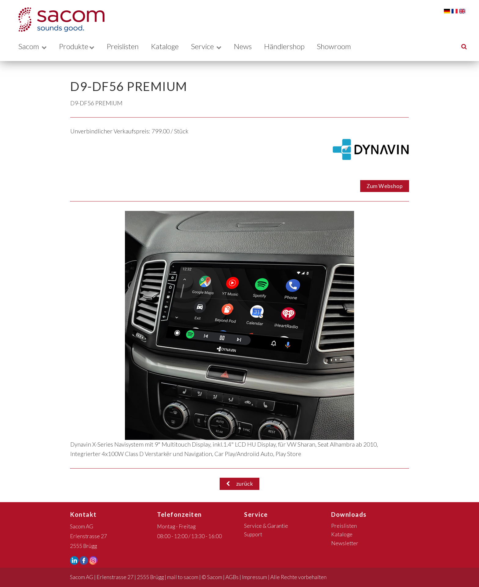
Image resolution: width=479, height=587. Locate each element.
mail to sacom (182, 577)
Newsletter (344, 543)
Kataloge (169, 46)
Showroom (341, 46)
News (249, 46)
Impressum (254, 577)
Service (212, 46)
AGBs (232, 577)
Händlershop (291, 46)
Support (253, 534)
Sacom (32, 46)
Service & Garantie (266, 526)
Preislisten (125, 46)
